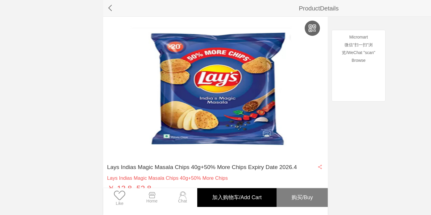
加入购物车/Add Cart (235, 197)
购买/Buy (301, 197)
